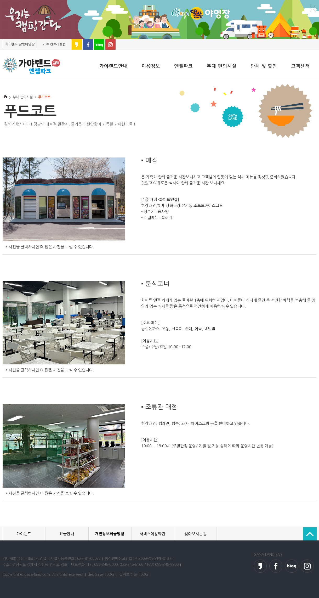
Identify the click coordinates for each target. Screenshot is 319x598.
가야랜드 (23, 534)
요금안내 (66, 534)
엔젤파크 (183, 66)
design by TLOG (101, 574)
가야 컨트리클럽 (54, 44)
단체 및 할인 (263, 66)
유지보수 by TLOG (133, 574)
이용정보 (150, 66)
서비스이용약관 (152, 534)
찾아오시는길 (195, 534)
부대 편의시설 (222, 66)
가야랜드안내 (113, 66)
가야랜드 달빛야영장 (20, 44)
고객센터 (300, 66)
